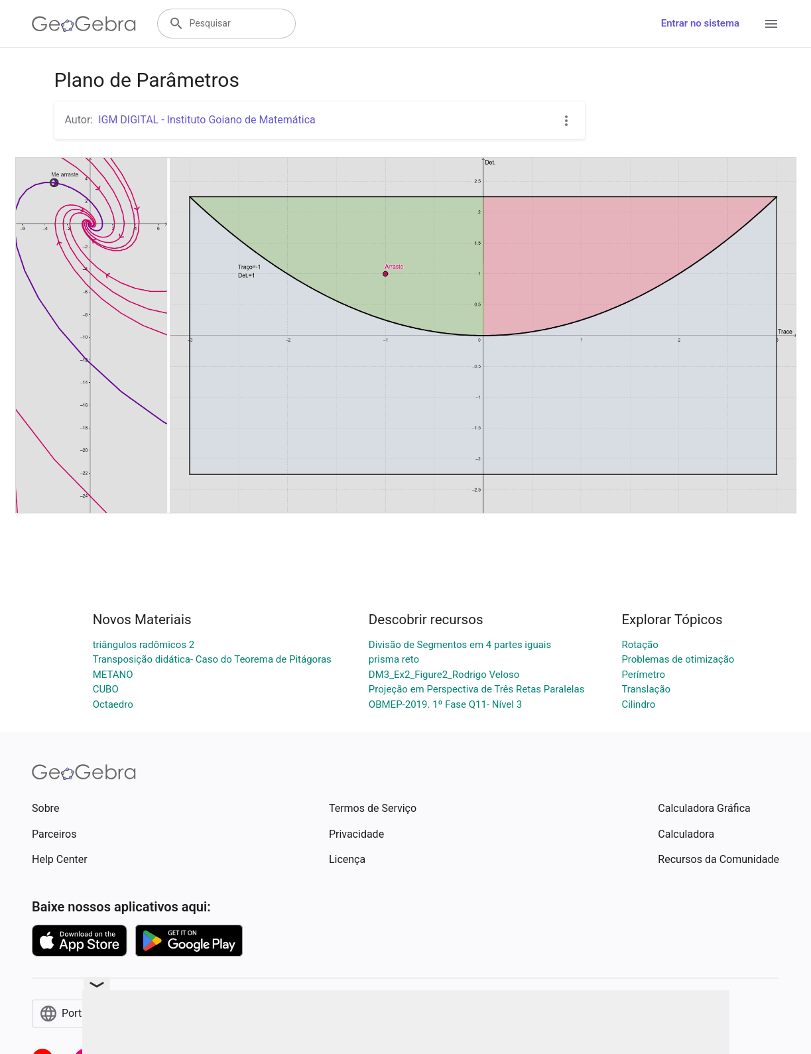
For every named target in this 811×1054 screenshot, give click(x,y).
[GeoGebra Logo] (84, 24)
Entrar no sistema (700, 23)
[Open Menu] (771, 24)
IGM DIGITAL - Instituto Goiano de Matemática (207, 119)
